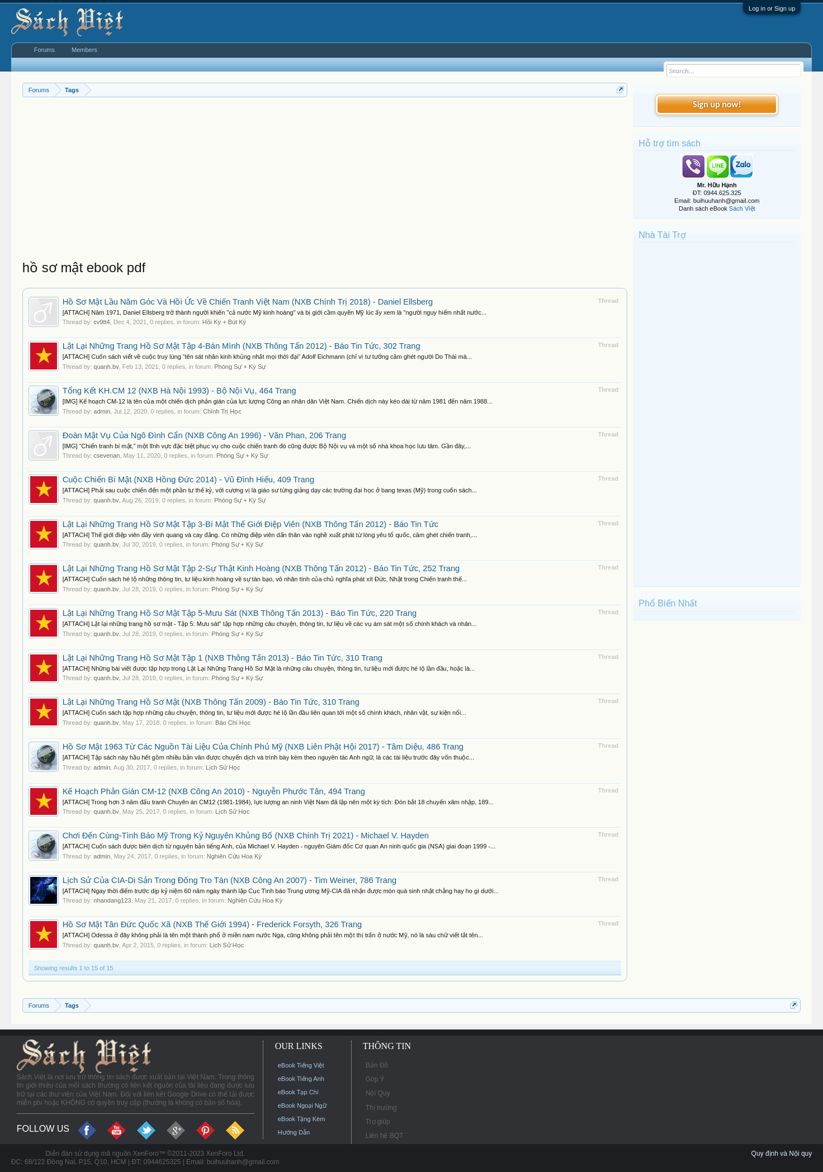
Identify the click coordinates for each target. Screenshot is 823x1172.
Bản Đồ (377, 1065)
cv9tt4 (101, 322)
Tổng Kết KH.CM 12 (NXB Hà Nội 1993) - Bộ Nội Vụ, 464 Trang (179, 390)
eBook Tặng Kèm (301, 1119)
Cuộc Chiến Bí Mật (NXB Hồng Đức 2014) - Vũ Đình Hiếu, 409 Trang (188, 479)
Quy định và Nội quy (781, 1153)
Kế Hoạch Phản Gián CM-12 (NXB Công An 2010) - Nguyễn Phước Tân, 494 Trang (214, 791)
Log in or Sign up (772, 8)
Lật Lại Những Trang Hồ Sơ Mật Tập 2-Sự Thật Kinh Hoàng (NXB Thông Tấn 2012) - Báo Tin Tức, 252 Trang (261, 568)
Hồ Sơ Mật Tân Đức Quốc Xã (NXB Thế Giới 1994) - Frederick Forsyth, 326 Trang (212, 924)
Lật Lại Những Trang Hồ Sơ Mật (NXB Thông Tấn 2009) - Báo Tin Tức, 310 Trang (211, 701)
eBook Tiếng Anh (301, 1078)
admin (101, 411)
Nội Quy (378, 1093)
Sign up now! (717, 104)
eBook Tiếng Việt (301, 1065)
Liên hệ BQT (385, 1136)
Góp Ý (375, 1079)
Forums (44, 49)
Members (84, 49)
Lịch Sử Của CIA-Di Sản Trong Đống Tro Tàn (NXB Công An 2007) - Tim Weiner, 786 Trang (229, 880)
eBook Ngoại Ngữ (302, 1105)
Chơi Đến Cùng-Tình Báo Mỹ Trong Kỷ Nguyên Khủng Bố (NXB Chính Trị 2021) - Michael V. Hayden (246, 835)
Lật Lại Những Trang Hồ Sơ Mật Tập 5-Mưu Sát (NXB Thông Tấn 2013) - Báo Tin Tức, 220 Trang (240, 613)
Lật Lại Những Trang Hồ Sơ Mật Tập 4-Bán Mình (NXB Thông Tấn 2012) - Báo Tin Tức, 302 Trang (241, 345)
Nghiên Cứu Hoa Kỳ (234, 856)
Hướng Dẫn (294, 1132)
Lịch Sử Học (223, 767)
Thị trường (381, 1108)
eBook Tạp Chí (298, 1092)
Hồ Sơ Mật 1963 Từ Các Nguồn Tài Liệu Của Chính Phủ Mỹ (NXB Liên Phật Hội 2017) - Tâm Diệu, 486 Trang (263, 746)
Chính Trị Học (222, 411)
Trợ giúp (378, 1122)
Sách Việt (742, 208)
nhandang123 (112, 900)
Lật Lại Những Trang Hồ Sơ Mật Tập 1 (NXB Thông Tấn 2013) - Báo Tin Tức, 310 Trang (222, 657)
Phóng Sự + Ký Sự (240, 366)
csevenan (106, 455)
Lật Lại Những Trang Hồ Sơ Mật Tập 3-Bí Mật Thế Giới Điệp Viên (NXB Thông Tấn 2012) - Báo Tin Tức (250, 524)
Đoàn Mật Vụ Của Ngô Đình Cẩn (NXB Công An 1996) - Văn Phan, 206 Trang (204, 435)
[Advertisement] (325, 181)
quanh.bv (106, 366)
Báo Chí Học (232, 722)
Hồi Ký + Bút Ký (224, 322)
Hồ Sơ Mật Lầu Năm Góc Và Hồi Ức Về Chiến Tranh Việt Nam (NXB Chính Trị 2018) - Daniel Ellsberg (248, 301)
